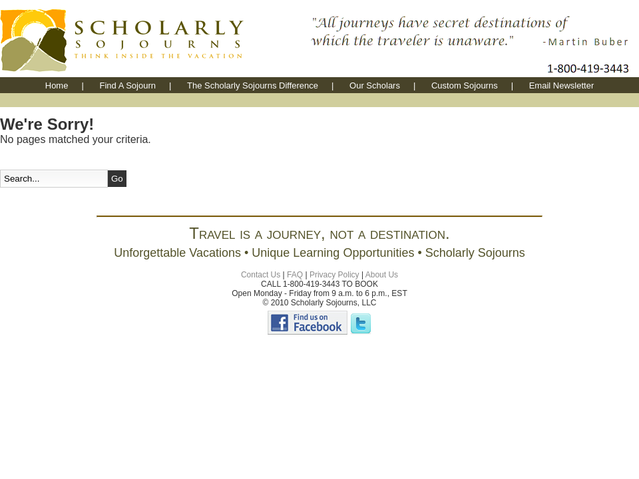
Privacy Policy (334, 274)
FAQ (295, 274)
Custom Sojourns (464, 85)
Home (57, 85)
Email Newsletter (561, 85)
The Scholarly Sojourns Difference (252, 85)
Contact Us (260, 274)
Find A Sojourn (127, 85)
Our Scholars (374, 85)
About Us (381, 274)
